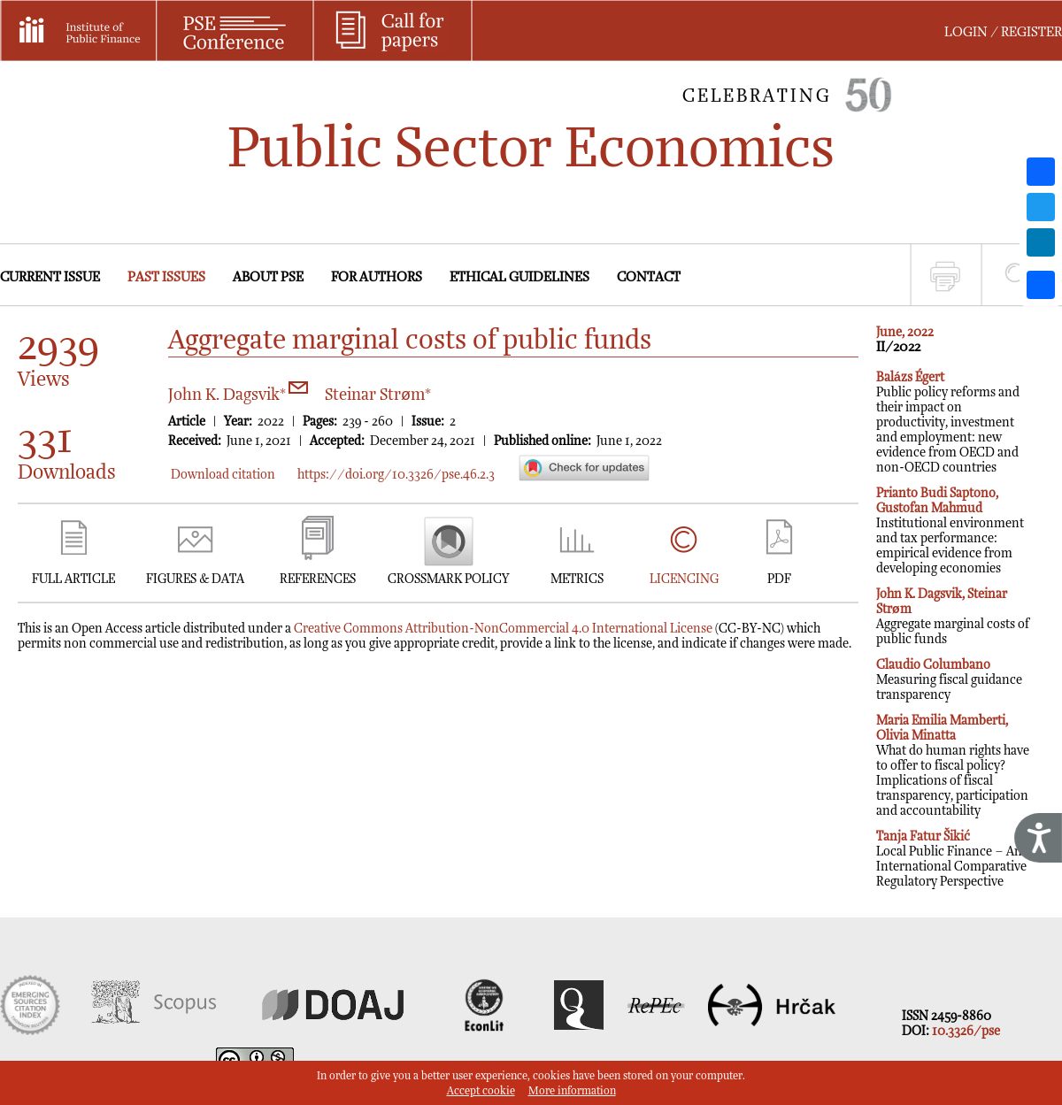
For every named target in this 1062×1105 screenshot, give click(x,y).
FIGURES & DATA (195, 579)
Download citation (223, 474)
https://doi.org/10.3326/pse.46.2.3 (396, 474)
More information (572, 1091)
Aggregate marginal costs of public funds (952, 617)
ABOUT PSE (268, 277)
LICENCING (684, 579)
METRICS (577, 579)
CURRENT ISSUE (50, 277)
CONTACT (649, 277)
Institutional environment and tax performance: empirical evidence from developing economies (950, 531)
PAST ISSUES (166, 277)
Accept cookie (481, 1091)
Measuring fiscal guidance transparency (949, 679)
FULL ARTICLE (73, 579)
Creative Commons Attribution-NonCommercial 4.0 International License (503, 628)
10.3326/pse (966, 1031)
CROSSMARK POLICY (448, 579)
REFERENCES (318, 579)
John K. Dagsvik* (238, 395)
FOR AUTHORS (376, 277)
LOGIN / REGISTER (1003, 32)
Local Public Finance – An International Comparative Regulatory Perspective (951, 859)
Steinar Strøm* (378, 395)
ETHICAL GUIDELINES (519, 277)
